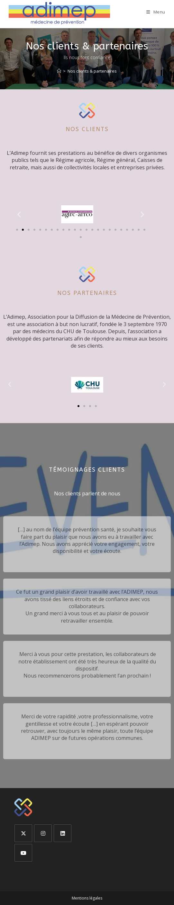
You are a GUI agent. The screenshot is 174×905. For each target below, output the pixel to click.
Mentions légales (87, 898)
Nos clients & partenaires (92, 71)
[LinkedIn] (62, 833)
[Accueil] (59, 71)
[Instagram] (43, 833)
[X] (23, 833)
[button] (19, 214)
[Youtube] (23, 853)
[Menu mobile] (155, 12)
